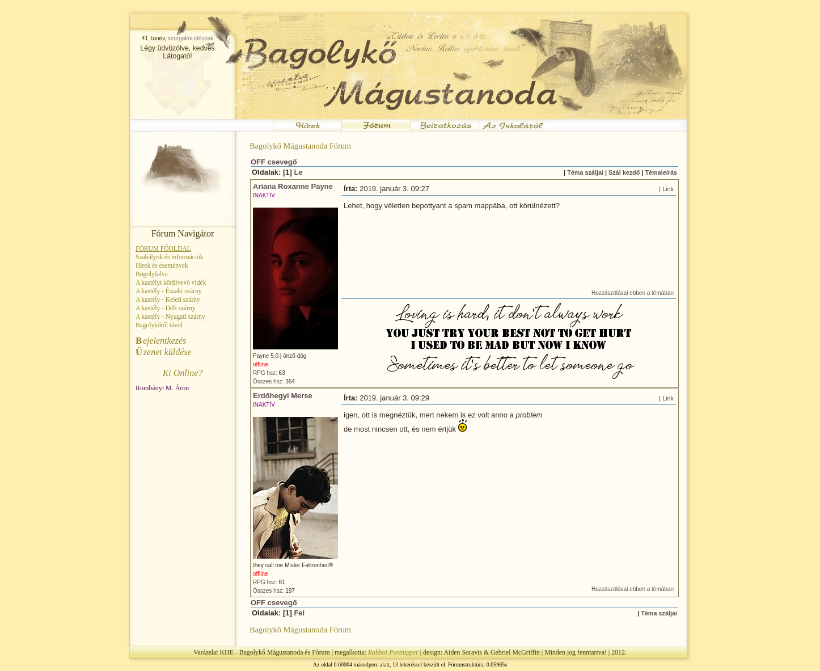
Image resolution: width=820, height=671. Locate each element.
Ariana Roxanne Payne (293, 186)
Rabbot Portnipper (393, 652)
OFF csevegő (274, 162)
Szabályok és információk (170, 257)
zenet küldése (164, 352)
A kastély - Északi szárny (168, 291)
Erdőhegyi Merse (282, 395)
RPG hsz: (265, 373)
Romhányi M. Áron (162, 388)
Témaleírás (661, 172)
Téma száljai (585, 172)
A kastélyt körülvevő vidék (171, 282)
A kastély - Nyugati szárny (170, 316)
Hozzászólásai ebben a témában (632, 293)
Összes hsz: (268, 381)
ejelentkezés (161, 340)
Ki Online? (183, 373)
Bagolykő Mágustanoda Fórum (300, 145)
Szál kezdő (624, 172)
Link (668, 188)
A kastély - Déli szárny (166, 308)
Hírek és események (162, 265)
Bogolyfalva (152, 274)
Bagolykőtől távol (159, 325)
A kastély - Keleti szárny (168, 299)
